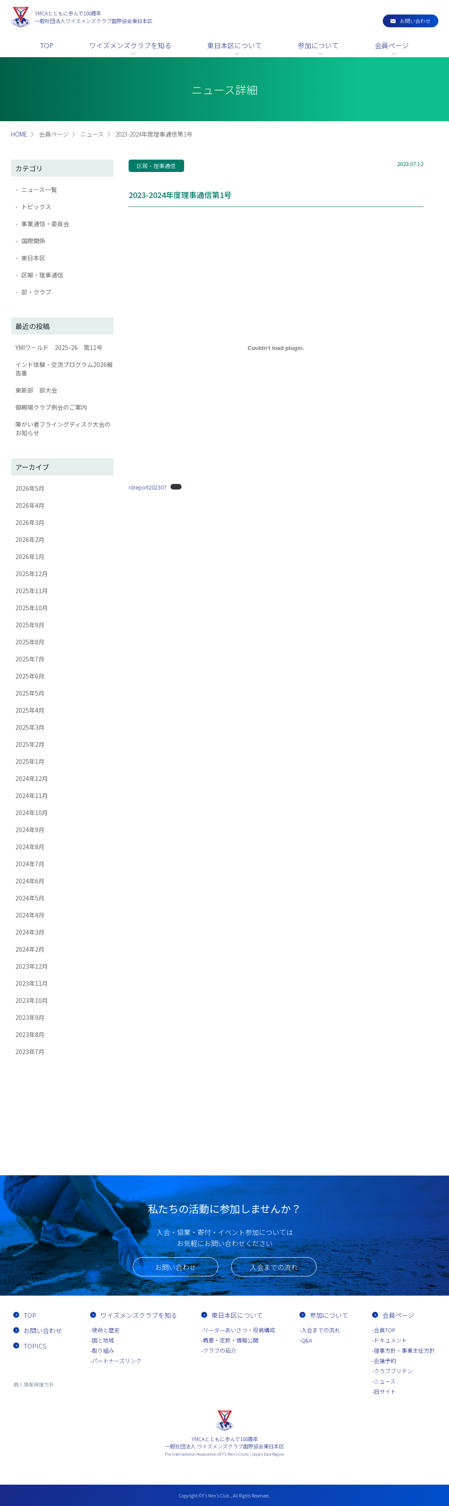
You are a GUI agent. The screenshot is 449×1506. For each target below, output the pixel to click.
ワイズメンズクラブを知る (130, 45)
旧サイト (385, 1391)
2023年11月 (31, 983)
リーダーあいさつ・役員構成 (239, 1330)
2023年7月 (29, 1051)
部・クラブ (36, 292)
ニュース (385, 1381)
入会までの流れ (274, 1267)
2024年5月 (29, 898)
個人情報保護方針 (33, 1384)
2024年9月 (29, 829)
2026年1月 (29, 556)
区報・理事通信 (42, 275)
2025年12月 (31, 573)
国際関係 (33, 240)
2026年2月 (29, 539)
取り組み (103, 1350)
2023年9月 (29, 1017)
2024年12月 (31, 778)
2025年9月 (29, 624)
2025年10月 (31, 607)
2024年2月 (29, 949)
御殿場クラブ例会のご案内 (51, 407)
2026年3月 (29, 522)
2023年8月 (29, 1034)
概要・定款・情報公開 (230, 1340)
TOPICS (35, 1345)
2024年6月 (29, 881)
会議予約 (385, 1361)
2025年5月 (29, 693)
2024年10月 (31, 812)
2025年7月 (29, 659)
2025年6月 (29, 676)
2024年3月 (29, 932)
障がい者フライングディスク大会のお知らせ (63, 428)
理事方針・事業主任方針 (404, 1350)
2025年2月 (29, 744)
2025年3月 (29, 727)
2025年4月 (29, 710)
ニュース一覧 (39, 189)
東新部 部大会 (36, 390)
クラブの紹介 (219, 1350)
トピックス (36, 206)
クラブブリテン (393, 1371)
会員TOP (385, 1330)
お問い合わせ (415, 20)
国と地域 (103, 1340)
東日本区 (33, 257)
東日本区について (234, 45)
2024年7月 (29, 863)
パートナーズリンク (116, 1361)
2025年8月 (29, 642)
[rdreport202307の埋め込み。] (276, 348)
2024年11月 (31, 795)
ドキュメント (390, 1340)
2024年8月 (29, 846)
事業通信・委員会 (45, 223)
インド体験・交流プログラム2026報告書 (64, 368)
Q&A (306, 1340)
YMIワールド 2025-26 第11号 (59, 347)
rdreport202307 (148, 487)
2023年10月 (31, 1000)
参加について (318, 45)
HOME (19, 134)
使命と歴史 (106, 1330)
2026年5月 (29, 488)
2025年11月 (31, 590)
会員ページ (392, 45)
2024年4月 (29, 915)
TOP (46, 45)
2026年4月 (29, 505)
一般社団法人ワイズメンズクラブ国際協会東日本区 (94, 16)
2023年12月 (31, 966)
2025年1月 (29, 761)
